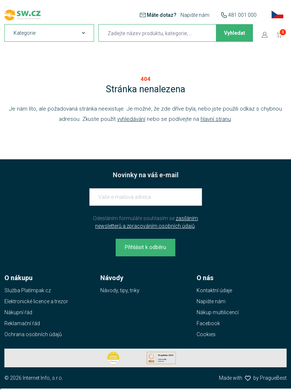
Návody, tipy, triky (119, 290)
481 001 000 (242, 15)
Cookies (206, 334)
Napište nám (194, 15)
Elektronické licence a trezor (36, 301)
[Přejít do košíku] (279, 34)
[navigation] (49, 33)
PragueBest (273, 378)
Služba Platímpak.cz (27, 290)
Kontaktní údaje (214, 290)
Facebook (208, 323)
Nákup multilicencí (218, 312)
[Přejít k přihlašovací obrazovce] (264, 34)
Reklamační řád (22, 323)
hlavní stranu (216, 119)
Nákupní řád (18, 312)
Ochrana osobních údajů (33, 334)
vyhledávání (131, 119)
